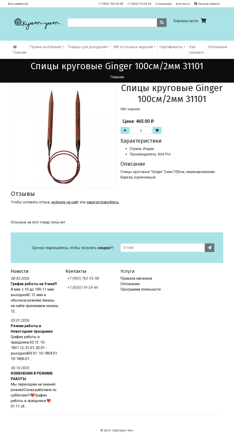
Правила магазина (136, 278)
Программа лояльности (140, 289)
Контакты (183, 3)
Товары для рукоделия (87, 47)
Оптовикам (217, 47)
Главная (19, 50)
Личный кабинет (207, 3)
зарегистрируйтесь (103, 202)
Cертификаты (171, 47)
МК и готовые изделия (133, 47)
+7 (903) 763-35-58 (110, 3)
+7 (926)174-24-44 (139, 3)
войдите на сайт (65, 202)
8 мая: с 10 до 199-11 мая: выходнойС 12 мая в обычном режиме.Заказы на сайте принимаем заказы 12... (34, 300)
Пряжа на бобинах (45, 47)
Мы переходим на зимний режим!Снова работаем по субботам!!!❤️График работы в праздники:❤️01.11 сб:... (33, 395)
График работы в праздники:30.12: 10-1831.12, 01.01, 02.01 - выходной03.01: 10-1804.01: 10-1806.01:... (34, 348)
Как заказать (196, 50)
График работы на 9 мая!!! (34, 284)
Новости (20, 271)
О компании (163, 3)
